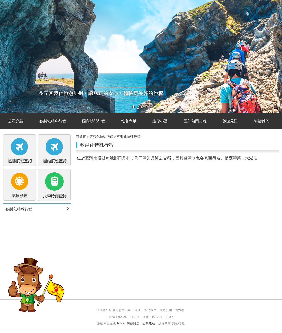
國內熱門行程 (93, 121)
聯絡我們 (261, 121)
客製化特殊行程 (52, 121)
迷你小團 (160, 121)
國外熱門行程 (195, 121)
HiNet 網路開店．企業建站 (136, 323)
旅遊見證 (230, 121)
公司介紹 (15, 121)
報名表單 (128, 121)
